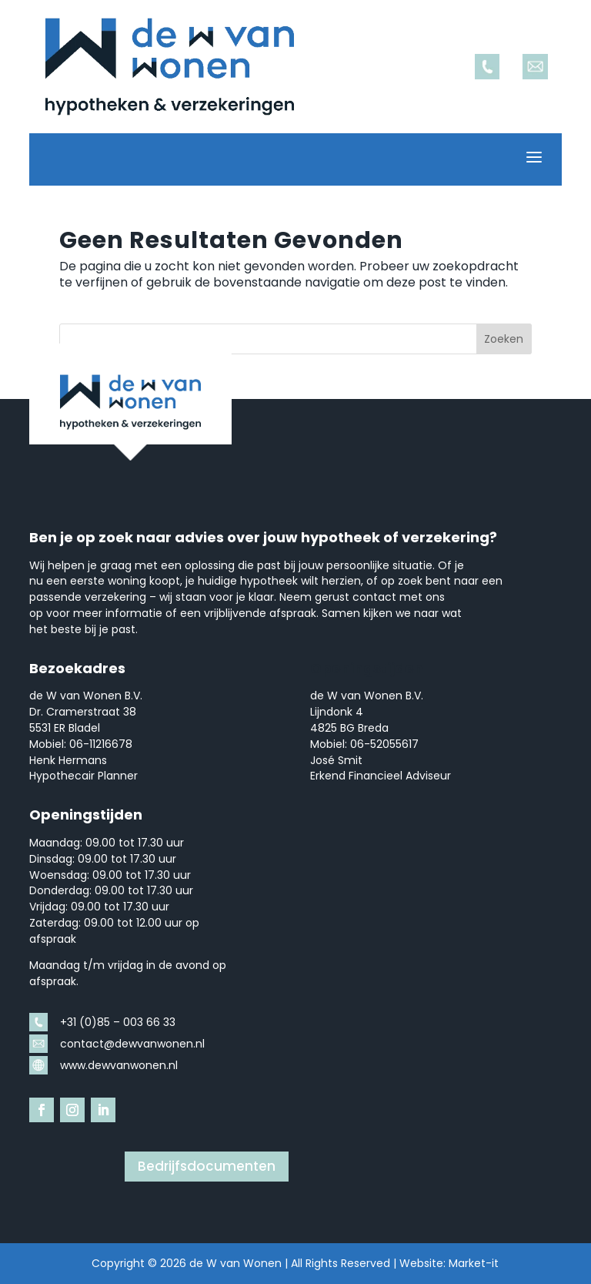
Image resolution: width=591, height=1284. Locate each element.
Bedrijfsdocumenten (206, 1166)
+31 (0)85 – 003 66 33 (117, 1022)
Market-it (474, 1263)
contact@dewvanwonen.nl (132, 1043)
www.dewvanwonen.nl (119, 1065)
